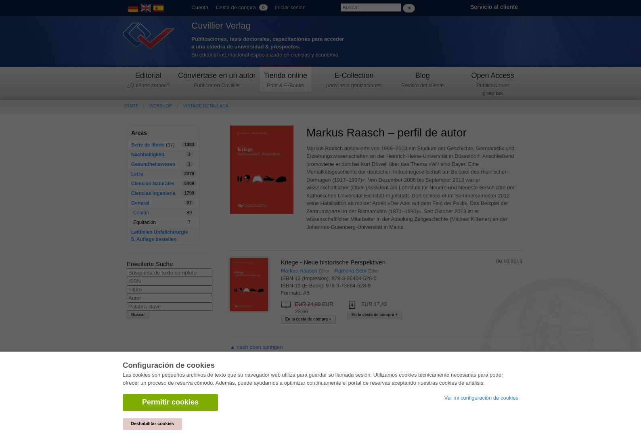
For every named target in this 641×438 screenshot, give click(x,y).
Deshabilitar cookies (152, 423)
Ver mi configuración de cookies (481, 398)
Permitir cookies (170, 402)
